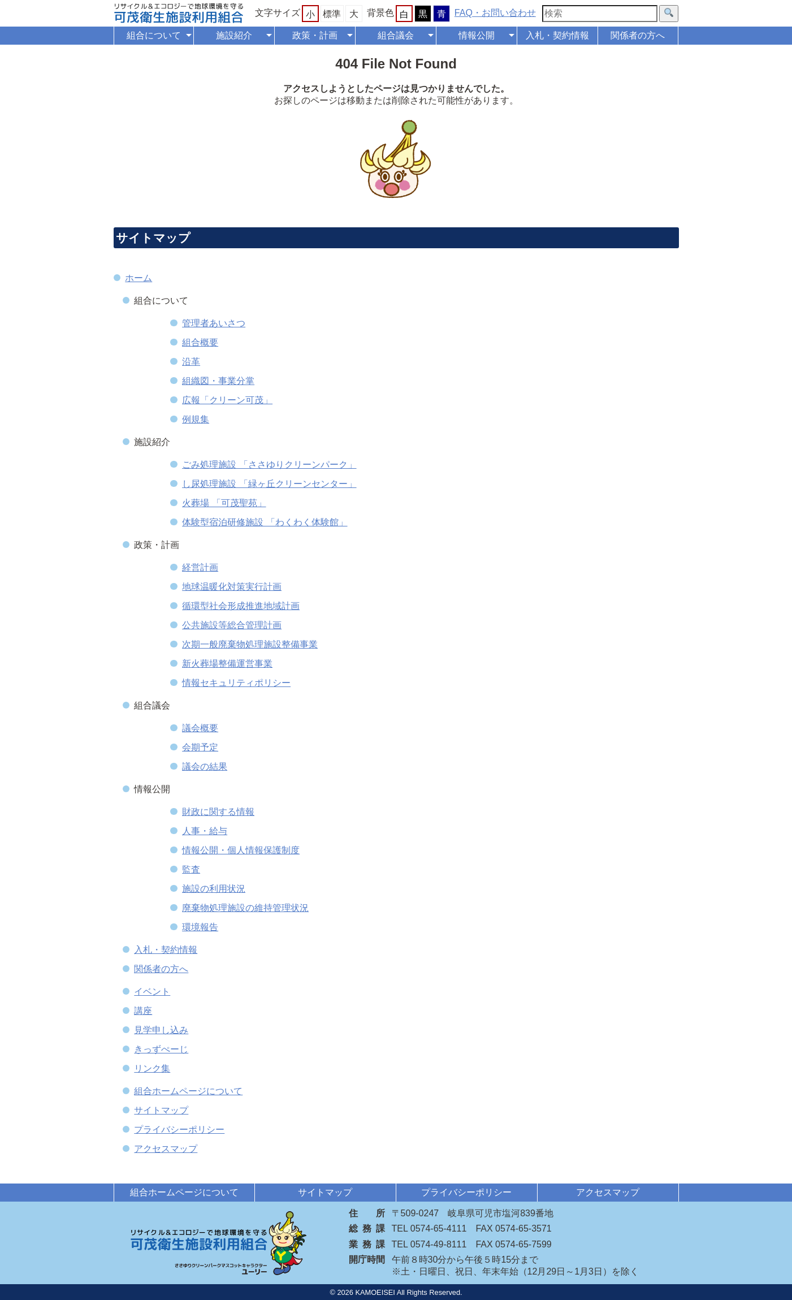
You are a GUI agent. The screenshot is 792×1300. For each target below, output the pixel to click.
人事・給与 (204, 831)
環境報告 (200, 927)
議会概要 (200, 728)
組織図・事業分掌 (218, 381)
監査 (191, 869)
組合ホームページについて (188, 1091)
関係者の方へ (638, 35)
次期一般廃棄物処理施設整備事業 (250, 644)
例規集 (195, 419)
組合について (154, 35)
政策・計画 (314, 35)
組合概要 (200, 342)
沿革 (191, 361)
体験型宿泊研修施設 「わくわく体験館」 (264, 522)
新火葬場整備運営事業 (227, 663)
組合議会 (396, 35)
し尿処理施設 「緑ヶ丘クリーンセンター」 (269, 484)
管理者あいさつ (213, 323)
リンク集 (152, 1068)
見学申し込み (161, 1030)
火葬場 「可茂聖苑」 (224, 503)
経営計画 (200, 567)
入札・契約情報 (557, 35)
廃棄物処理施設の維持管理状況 (245, 908)
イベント (152, 991)
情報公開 (476, 35)
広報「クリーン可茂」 (227, 400)
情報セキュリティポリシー (236, 683)
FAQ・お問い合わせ (495, 13)
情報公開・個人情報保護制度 (241, 850)
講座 (143, 1011)
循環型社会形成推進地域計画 (241, 606)
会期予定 (200, 747)
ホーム (138, 278)
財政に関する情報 (218, 812)
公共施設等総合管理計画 (232, 625)
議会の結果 (204, 766)
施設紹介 (234, 35)
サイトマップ (161, 1110)
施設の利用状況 (213, 888)
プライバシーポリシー (179, 1129)
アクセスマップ (165, 1149)
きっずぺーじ (161, 1049)
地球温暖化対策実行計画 (232, 586)
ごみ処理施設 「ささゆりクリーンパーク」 (269, 464)
